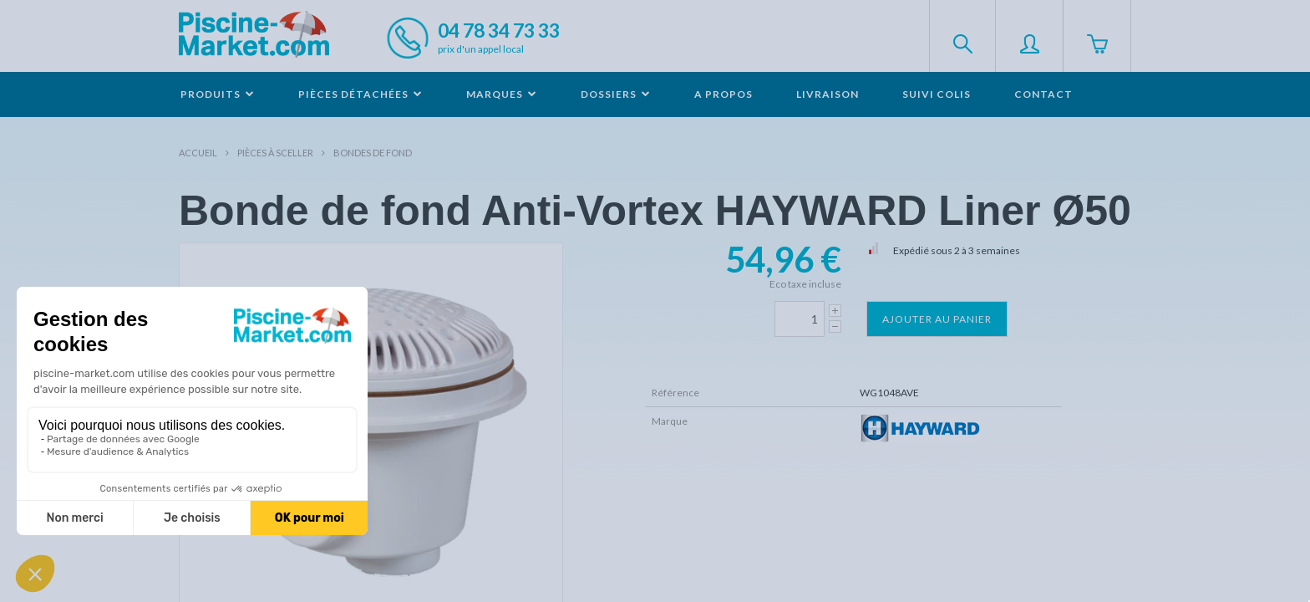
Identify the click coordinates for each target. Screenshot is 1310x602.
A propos (723, 94)
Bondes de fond (372, 152)
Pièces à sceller (275, 152)
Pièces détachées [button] (360, 94)
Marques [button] (501, 94)
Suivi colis (936, 94)
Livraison (827, 94)
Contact (1043, 94)
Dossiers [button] (616, 94)
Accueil (198, 152)
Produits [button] (217, 94)
